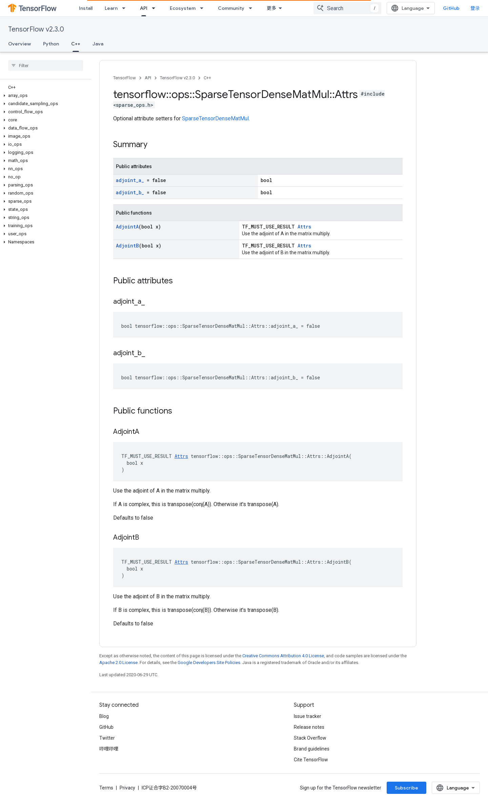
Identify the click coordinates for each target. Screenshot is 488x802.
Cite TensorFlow (311, 759)
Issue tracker (307, 716)
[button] (44, 96)
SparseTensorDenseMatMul (215, 118)
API (148, 77)
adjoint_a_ (130, 180)
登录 (475, 8)
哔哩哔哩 (108, 748)
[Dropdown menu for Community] (252, 8)
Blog (104, 716)
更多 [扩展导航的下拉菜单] (271, 8)
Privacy (127, 787)
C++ (207, 77)
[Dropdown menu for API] (155, 8)
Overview (19, 44)
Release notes (309, 727)
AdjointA (127, 226)
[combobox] (347, 8)
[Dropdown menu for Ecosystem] (204, 8)
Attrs (304, 226)
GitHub (451, 8)
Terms (106, 787)
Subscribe (406, 788)
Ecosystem (183, 8)
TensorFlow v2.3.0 (36, 29)
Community (231, 8)
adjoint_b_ (130, 192)
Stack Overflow (310, 738)
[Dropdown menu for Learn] (126, 8)
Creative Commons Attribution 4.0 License (283, 655)
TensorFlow (124, 77)
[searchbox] (45, 65)
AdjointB (127, 245)
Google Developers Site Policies (209, 662)
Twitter (107, 738)
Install (86, 8)
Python (51, 44)
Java (98, 44)
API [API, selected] (143, 8)
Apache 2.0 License (118, 662)
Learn (111, 8)
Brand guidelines (311, 748)
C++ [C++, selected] (75, 44)
